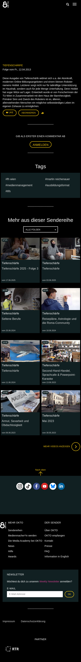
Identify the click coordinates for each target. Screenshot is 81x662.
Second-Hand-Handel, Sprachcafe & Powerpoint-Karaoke (59, 374)
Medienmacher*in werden (22, 535)
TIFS (9, 191)
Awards (12, 556)
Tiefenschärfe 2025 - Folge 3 (20, 268)
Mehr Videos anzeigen (61, 446)
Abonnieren (29, 113)
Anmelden (41, 144)
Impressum (9, 621)
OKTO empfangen (55, 535)
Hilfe (10, 551)
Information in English (57, 556)
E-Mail (11, 588)
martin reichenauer (58, 179)
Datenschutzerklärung (33, 621)
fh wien (11, 179)
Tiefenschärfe (13, 65)
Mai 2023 (48, 421)
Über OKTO (51, 530)
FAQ (47, 551)
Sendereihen (15, 530)
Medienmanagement (19, 185)
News (11, 546)
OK (69, 594)
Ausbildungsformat (58, 185)
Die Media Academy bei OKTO (25, 540)
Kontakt (49, 540)
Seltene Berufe (11, 318)
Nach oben (40, 472)
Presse (48, 546)
